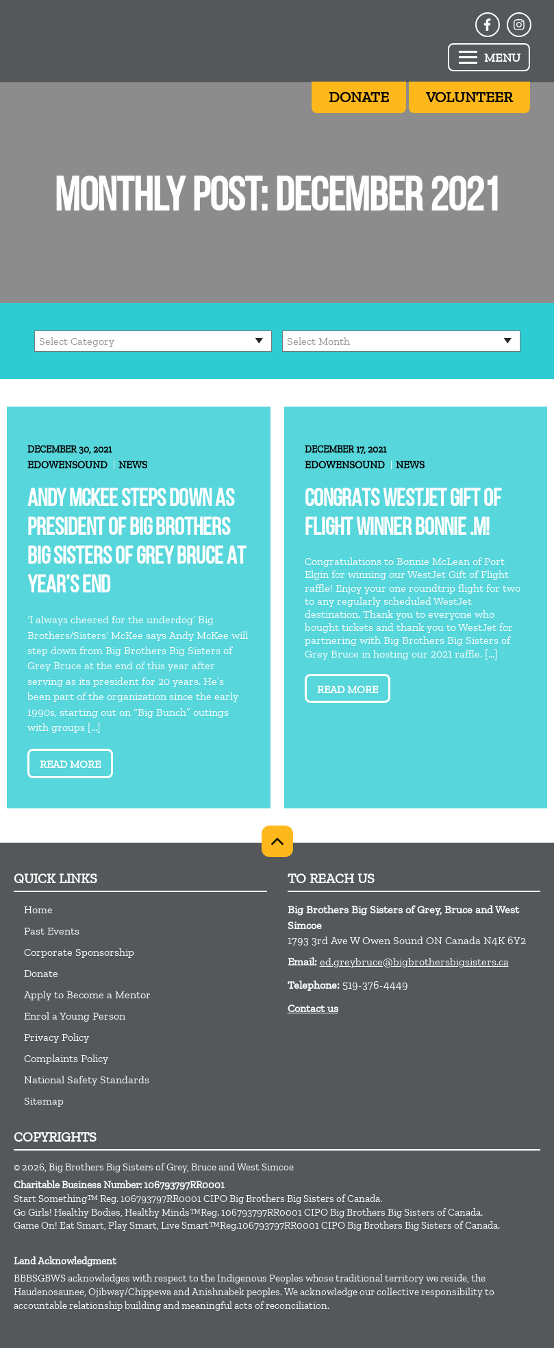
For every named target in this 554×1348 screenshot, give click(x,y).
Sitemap (44, 1100)
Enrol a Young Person (74, 1015)
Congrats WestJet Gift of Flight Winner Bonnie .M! (403, 514)
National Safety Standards (86, 1079)
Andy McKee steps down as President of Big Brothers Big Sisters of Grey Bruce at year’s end (136, 543)
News (132, 465)
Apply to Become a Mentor (87, 994)
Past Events (51, 930)
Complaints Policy (66, 1058)
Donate (41, 973)
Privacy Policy (56, 1037)
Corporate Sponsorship (79, 952)
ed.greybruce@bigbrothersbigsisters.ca (414, 961)
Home (38, 909)
